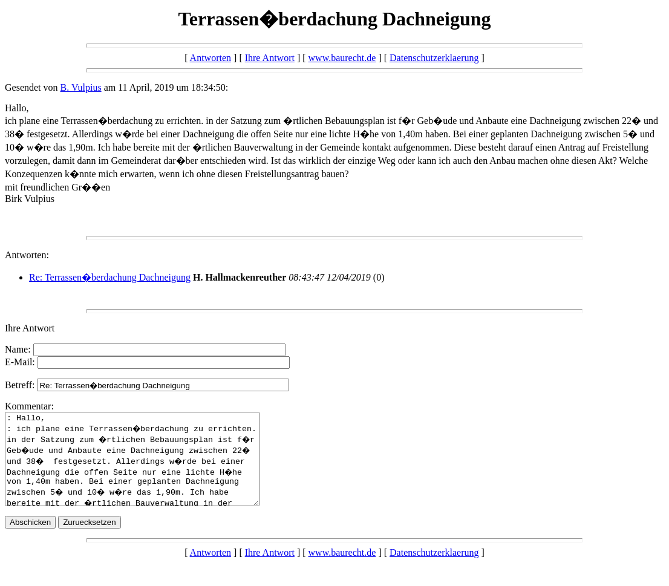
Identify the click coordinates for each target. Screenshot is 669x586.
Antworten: (27, 255)
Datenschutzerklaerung (434, 58)
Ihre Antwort (270, 58)
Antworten (210, 58)
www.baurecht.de (342, 58)
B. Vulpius (81, 87)
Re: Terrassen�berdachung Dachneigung (110, 277)
